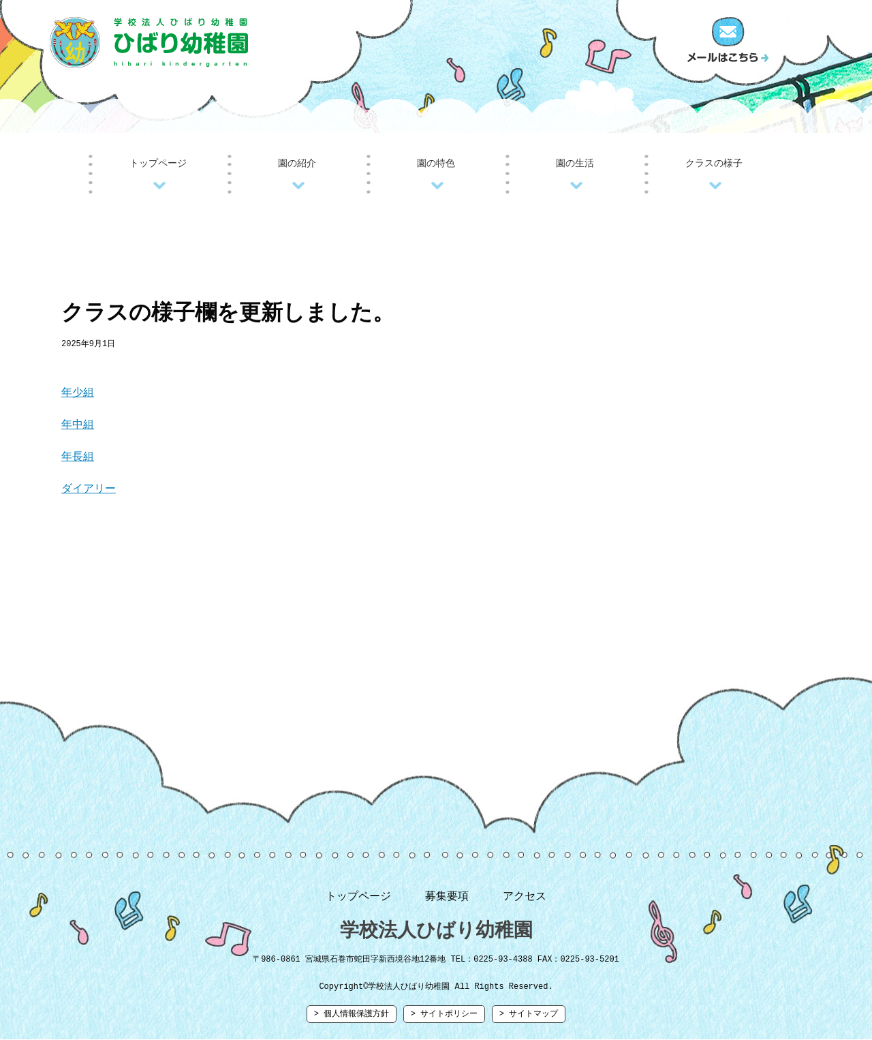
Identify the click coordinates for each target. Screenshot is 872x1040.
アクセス (524, 897)
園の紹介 (297, 163)
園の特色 (436, 163)
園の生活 (575, 163)
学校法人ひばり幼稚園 (436, 932)
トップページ (158, 163)
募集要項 (447, 897)
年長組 (77, 457)
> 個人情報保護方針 (351, 1019)
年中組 (77, 425)
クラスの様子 (714, 163)
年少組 (77, 393)
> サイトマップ (528, 1019)
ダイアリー (88, 490)
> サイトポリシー (444, 1019)
